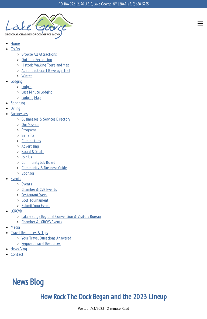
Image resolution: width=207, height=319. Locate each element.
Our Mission (30, 124)
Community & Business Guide (44, 167)
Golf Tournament (35, 200)
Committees (31, 140)
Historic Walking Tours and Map (45, 65)
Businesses (19, 113)
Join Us (27, 157)
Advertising (30, 146)
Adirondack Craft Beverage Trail (46, 70)
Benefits (28, 135)
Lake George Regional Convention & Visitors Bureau (61, 216)
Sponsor (28, 173)
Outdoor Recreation (37, 59)
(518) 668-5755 (138, 3)
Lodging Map (31, 97)
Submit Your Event (36, 205)
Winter (27, 75)
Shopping (18, 102)
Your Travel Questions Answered (46, 238)
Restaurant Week (34, 194)
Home (15, 43)
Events (16, 178)
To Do (15, 48)
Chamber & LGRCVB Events (42, 221)
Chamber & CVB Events (39, 189)
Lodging (17, 81)
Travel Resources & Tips (29, 232)
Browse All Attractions (39, 54)
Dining (15, 108)
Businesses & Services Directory (46, 119)
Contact (17, 254)
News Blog (19, 248)
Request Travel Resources (41, 243)
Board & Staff (33, 151)
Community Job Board (38, 162)
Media (15, 227)
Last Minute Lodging (37, 92)
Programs (29, 129)
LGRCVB (16, 211)
